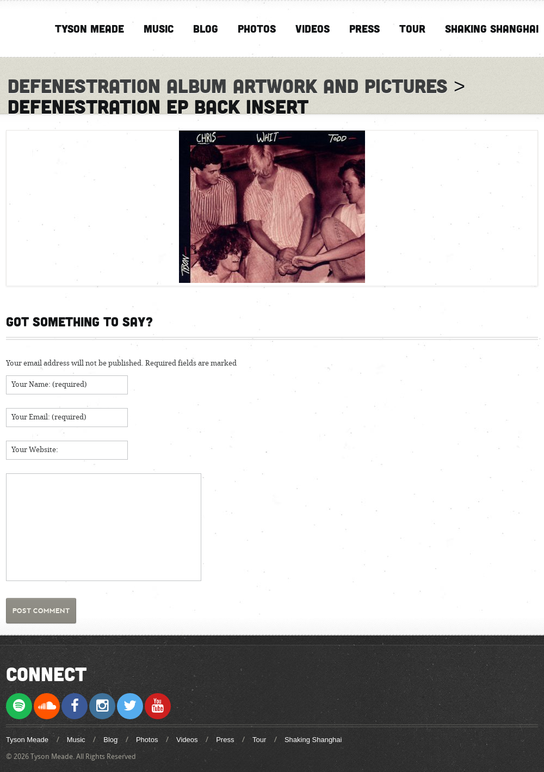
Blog (205, 28)
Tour (412, 28)
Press (364, 28)
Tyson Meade (89, 28)
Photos (257, 28)
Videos (312, 28)
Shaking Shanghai (492, 28)
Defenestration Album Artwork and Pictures (228, 85)
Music (159, 28)
